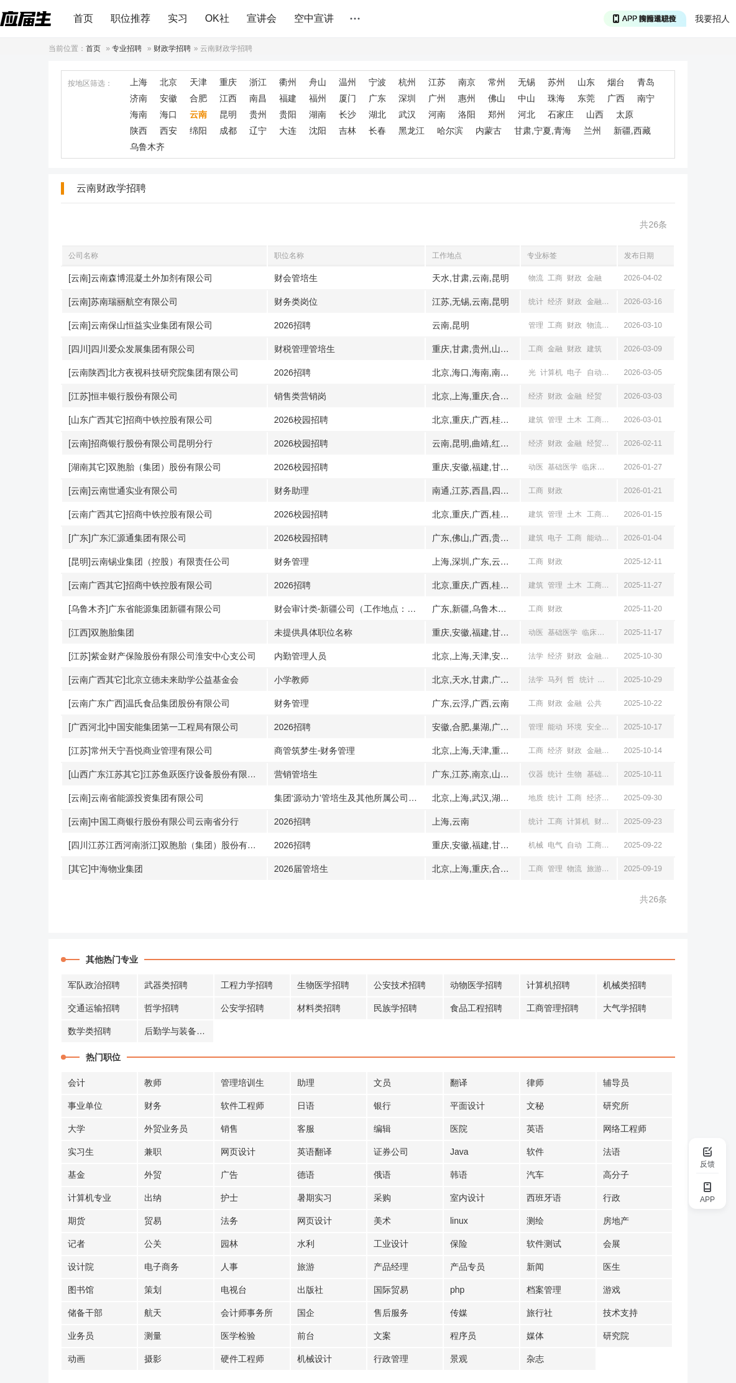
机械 (535, 845)
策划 (153, 1290)
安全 (594, 727)
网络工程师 (624, 1129)
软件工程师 (242, 1106)
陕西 (138, 131)
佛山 (496, 98)
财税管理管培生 (304, 349)
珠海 (556, 98)
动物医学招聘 (476, 985)
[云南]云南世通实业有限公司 (123, 491)
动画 (76, 1359)
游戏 (611, 1290)
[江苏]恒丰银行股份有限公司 (123, 396)
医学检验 (238, 1336)
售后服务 (391, 1313)
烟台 (616, 82)
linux (459, 1221)
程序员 (463, 1336)
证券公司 (391, 1152)
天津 (198, 82)
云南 (198, 114)
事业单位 (85, 1106)
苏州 (556, 82)
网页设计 (238, 1152)
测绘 (535, 1221)
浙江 (258, 82)
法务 (229, 1221)
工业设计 (391, 1244)
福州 (317, 98)
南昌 (258, 98)
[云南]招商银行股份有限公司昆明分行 (140, 443)
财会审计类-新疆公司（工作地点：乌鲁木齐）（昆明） (349, 609)
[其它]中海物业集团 (105, 869)
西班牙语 (544, 1198)
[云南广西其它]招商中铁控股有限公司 (140, 514)
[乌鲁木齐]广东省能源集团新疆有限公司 (144, 609)
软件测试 (544, 1244)
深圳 (407, 98)
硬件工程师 (242, 1359)
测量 (153, 1336)
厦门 (347, 98)
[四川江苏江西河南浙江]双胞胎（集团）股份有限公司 (167, 845)
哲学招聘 (161, 1008)
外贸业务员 (166, 1129)
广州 (437, 98)
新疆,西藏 (632, 131)
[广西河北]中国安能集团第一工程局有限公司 (153, 727)
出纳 (153, 1198)
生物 (574, 774)
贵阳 (288, 114)
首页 (83, 18)
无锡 (526, 82)
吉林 (347, 131)
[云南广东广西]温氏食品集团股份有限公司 (149, 703)
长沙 (347, 114)
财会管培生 (296, 278)
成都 (228, 131)
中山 (526, 98)
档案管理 (544, 1290)
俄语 (382, 1175)
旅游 (594, 868)
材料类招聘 (319, 1008)
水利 (306, 1244)
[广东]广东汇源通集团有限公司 (127, 538)
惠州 (467, 98)
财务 (153, 1106)
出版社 (310, 1290)
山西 (595, 114)
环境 (574, 727)
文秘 (535, 1106)
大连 (288, 131)
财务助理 (291, 491)
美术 (382, 1221)
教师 (153, 1083)
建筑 (594, 349)
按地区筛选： (90, 83)
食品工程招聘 (476, 1008)
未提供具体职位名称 (313, 632)
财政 (574, 278)
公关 (153, 1244)
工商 (555, 278)
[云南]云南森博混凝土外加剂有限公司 (140, 278)
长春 (377, 131)
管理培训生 (242, 1083)
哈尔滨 (450, 131)
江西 (228, 98)
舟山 (317, 82)
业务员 (81, 1336)
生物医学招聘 (323, 985)
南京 (467, 82)
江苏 (437, 82)
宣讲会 (262, 18)
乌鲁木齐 (147, 147)
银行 (382, 1106)
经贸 (613, 301)
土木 (574, 419)
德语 (306, 1175)
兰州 (592, 131)
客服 (306, 1129)
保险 (458, 1244)
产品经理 (391, 1267)
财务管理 (291, 562)
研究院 (616, 1336)
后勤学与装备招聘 (179, 1031)
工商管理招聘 (553, 1008)
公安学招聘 (242, 1008)
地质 (535, 797)
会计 (76, 1083)
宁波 (377, 82)
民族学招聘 (395, 1008)
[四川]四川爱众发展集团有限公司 (131, 349)
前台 (306, 1336)
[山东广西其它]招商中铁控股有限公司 (140, 420)
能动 (594, 538)
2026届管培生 (301, 869)
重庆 (228, 82)
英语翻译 (314, 1152)
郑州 (496, 114)
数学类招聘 (89, 1031)
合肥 (198, 98)
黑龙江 (411, 131)
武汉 (407, 114)
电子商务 (161, 1267)
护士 (229, 1198)
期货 (76, 1221)
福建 (288, 98)
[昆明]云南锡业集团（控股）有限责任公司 (149, 562)
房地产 (616, 1221)
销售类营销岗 (300, 396)
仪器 (535, 774)
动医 (535, 467)
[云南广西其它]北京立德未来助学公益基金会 (153, 680)
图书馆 (81, 1290)
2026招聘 (292, 325)
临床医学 (597, 467)
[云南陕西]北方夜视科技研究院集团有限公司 (153, 372)
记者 (76, 1244)
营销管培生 (296, 774)
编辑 (382, 1129)
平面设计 (467, 1106)
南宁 (646, 98)
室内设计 (467, 1198)
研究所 (616, 1106)
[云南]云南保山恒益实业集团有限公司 (140, 325)
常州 (496, 82)
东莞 (586, 98)
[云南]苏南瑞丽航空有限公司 (123, 302)
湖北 (377, 114)
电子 (574, 372)
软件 (535, 1152)
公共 (613, 325)
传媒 (458, 1313)
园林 (229, 1244)
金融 (594, 278)
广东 (377, 98)
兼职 (153, 1152)
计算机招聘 (548, 985)
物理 (613, 372)
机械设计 (314, 1359)
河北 (526, 114)
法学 (535, 656)
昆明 (228, 114)
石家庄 (561, 114)
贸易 (153, 1221)
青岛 (646, 82)
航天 (153, 1313)
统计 (535, 301)
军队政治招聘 (94, 985)
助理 (306, 1083)
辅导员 (616, 1083)
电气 (613, 538)
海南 (138, 114)
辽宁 (258, 131)
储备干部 (85, 1313)
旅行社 (540, 1313)
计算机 (551, 372)
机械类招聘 (624, 985)
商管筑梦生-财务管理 (315, 751)
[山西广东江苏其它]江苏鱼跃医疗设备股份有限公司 (166, 774)
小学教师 (291, 680)
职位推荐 (130, 18)
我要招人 (712, 19)
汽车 (535, 1175)
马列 (555, 679)
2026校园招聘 (301, 420)
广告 (229, 1175)
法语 (611, 1152)
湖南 (317, 114)
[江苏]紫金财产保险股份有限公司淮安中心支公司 (162, 656)
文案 (382, 1336)
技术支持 (620, 1313)
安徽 (168, 98)
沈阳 (317, 131)
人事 (229, 1267)
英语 (535, 1129)
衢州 (288, 82)
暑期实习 (314, 1198)
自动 (594, 372)
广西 (616, 98)
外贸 (153, 1175)
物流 (535, 278)
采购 (382, 1198)
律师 (535, 1083)
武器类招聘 (166, 985)
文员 (382, 1083)
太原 (624, 114)
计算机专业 (89, 1198)
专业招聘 (127, 48)
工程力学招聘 (247, 985)
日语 (306, 1106)
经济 (555, 301)
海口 (168, 114)
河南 (437, 114)
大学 (76, 1129)
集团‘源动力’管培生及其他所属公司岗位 (349, 798)
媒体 (535, 1336)
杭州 (407, 82)
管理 (535, 325)
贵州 (258, 114)
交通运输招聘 (94, 1008)
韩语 (458, 1175)
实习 (178, 18)
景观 (458, 1359)
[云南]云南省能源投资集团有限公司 (136, 798)
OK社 (217, 18)
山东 (586, 82)
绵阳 (198, 131)
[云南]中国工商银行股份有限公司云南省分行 (153, 821)
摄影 (153, 1359)
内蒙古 (489, 131)
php (457, 1290)
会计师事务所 (247, 1313)
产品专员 (467, 1267)
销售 (229, 1129)
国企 (306, 1313)
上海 (138, 82)
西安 (168, 131)
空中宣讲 (314, 18)
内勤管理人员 (300, 656)
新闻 (535, 1267)
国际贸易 (391, 1290)
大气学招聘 (624, 1008)
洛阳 (467, 114)
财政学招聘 (172, 48)
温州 (347, 82)
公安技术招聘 (400, 985)
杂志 (535, 1359)
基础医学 (562, 467)
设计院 (81, 1267)
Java (459, 1152)
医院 (458, 1129)
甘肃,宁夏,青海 (542, 131)
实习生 (81, 1152)
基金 (76, 1175)
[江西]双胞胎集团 (101, 632)
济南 (138, 98)
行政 (611, 1198)
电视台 (234, 1290)
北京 (168, 82)
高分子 (616, 1175)
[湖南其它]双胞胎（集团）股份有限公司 (144, 467)
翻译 (458, 1083)
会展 (611, 1244)
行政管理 (391, 1359)
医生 (611, 1267)
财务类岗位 (296, 302)
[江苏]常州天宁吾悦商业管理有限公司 (140, 751)
